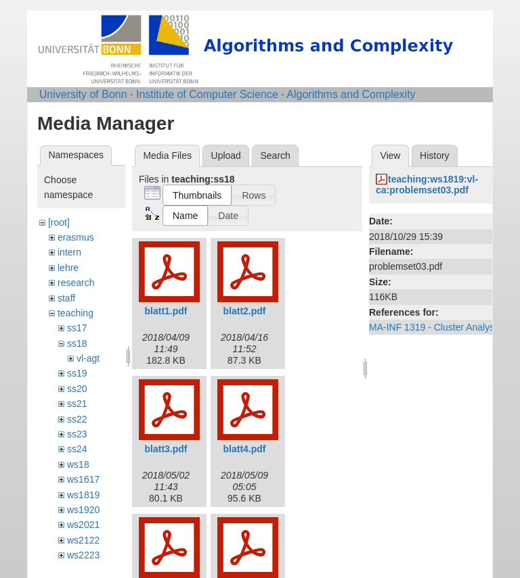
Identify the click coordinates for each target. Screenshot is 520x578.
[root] (59, 222)
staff (66, 298)
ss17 (77, 327)
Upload (226, 155)
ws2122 (83, 540)
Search (275, 155)
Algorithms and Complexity (350, 94)
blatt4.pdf (244, 448)
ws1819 (83, 494)
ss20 (77, 388)
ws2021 (83, 524)
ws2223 (83, 555)
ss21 (77, 403)
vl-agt (88, 358)
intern (69, 252)
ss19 (77, 373)
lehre (68, 267)
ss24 (77, 448)
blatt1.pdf (166, 311)
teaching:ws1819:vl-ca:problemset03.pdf (427, 185)
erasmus (76, 237)
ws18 (78, 464)
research (76, 282)
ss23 (77, 434)
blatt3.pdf (166, 448)
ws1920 (83, 509)
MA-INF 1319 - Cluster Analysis (435, 327)
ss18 (77, 343)
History (435, 155)
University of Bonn (83, 94)
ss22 (77, 419)
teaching (75, 313)
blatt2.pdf (244, 311)
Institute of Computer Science (207, 94)
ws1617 (83, 479)
